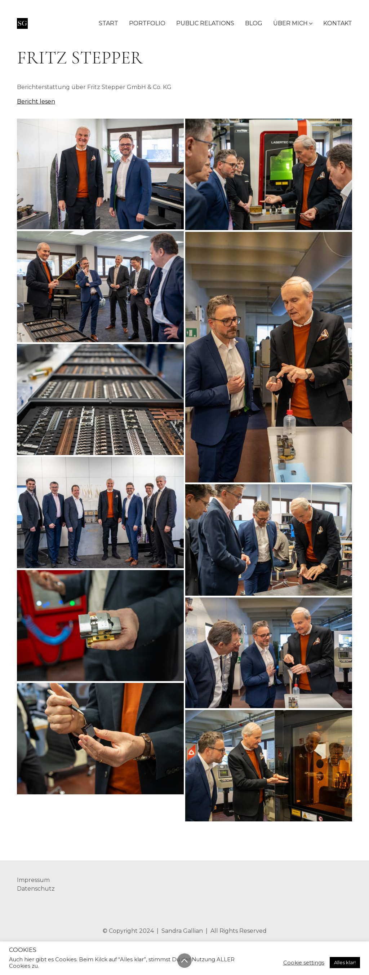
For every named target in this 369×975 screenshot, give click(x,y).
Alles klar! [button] (345, 962)
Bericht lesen (36, 101)
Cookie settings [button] (303, 962)
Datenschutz (36, 888)
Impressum (33, 880)
